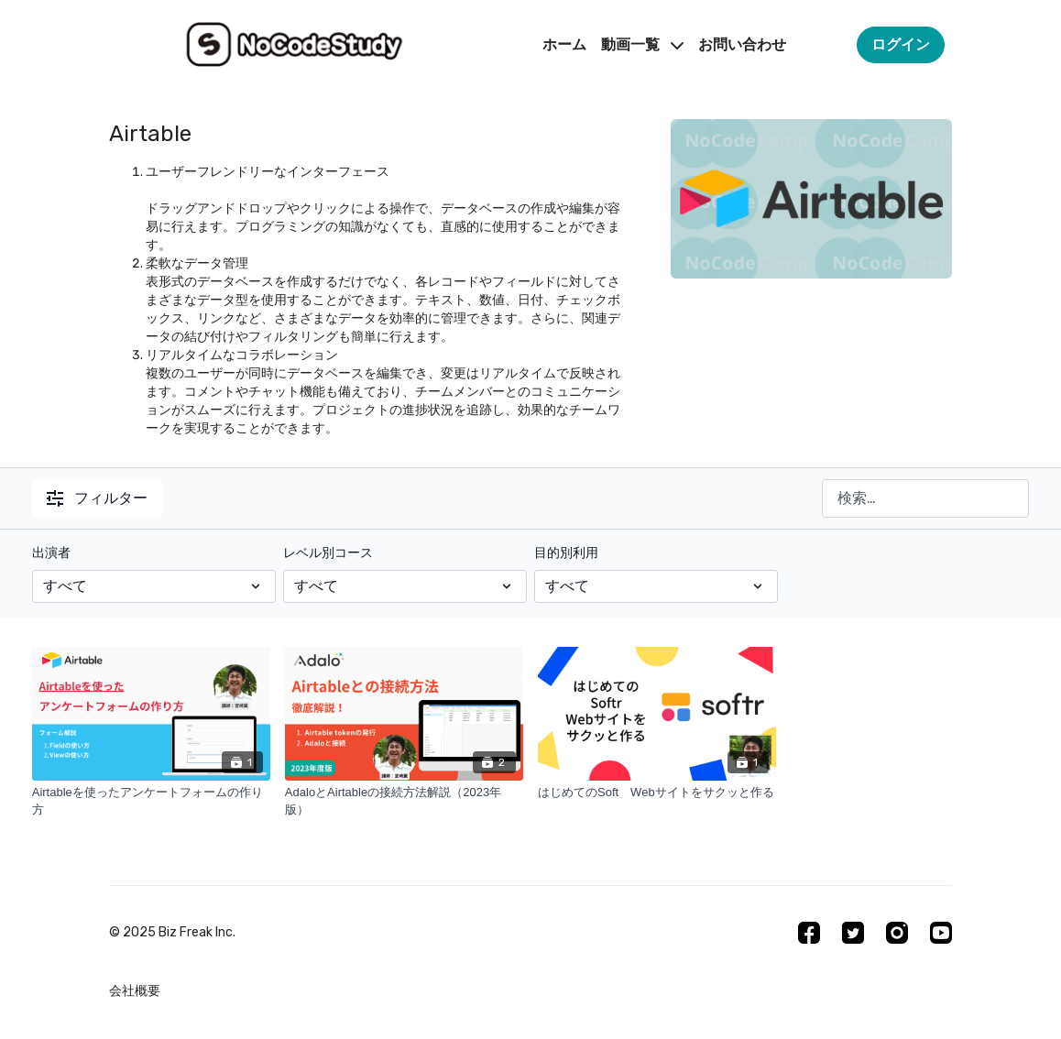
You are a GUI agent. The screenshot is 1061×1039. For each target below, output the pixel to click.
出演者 (51, 553)
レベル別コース (328, 553)
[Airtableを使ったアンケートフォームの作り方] (151, 801)
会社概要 (134, 991)
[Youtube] (941, 933)
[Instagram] (897, 933)
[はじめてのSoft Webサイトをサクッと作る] (657, 792)
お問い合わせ (742, 44)
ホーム (564, 44)
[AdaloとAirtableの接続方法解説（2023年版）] (404, 801)
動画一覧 (642, 44)
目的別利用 (566, 553)
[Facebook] (809, 933)
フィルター (97, 498)
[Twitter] (853, 933)
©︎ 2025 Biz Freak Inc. (172, 932)
